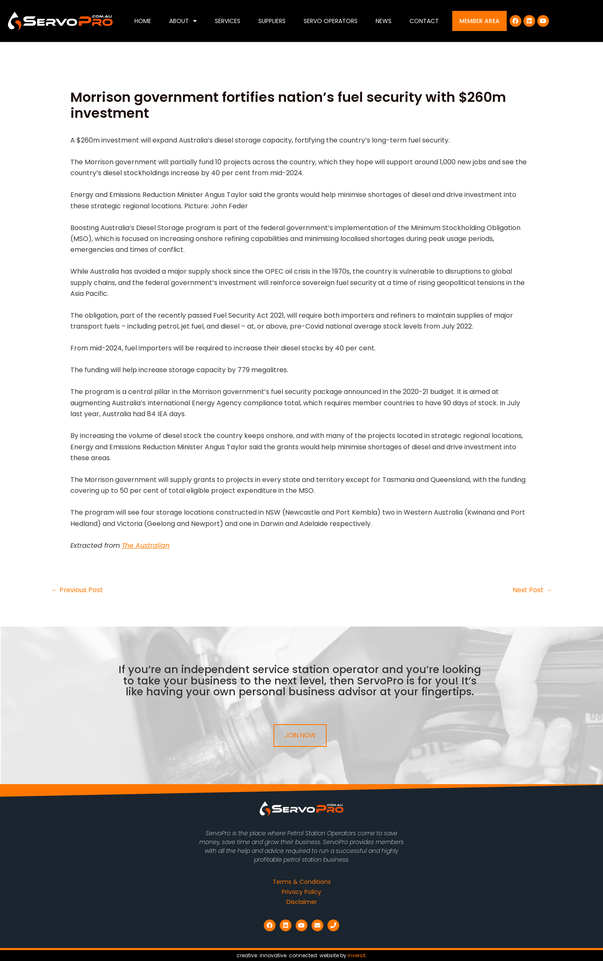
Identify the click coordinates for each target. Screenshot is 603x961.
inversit (357, 955)
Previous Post (77, 590)
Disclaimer (301, 902)
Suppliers (272, 21)
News (384, 21)
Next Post (532, 590)
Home (142, 21)
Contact (424, 21)
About (183, 21)
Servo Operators (331, 21)
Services (227, 21)
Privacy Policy (301, 892)
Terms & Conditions (302, 882)
